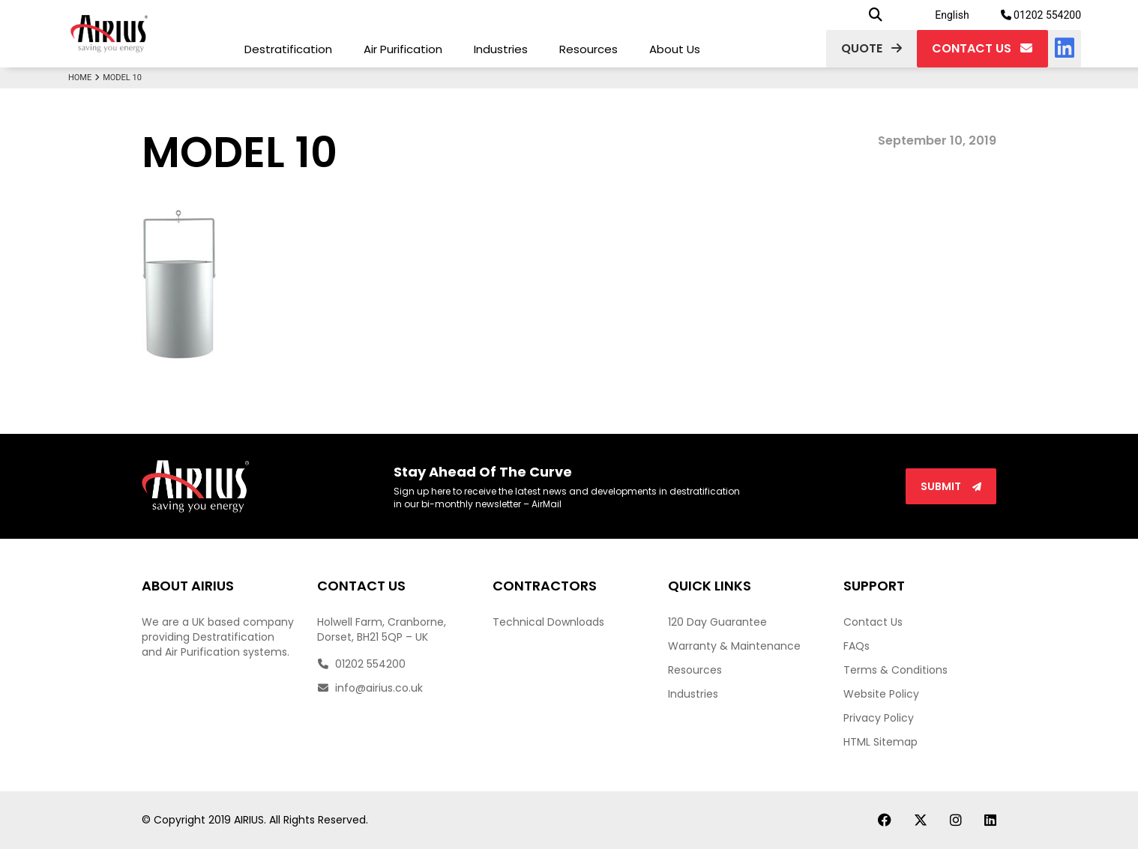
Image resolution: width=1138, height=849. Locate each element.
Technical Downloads (548, 621)
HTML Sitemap (880, 741)
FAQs (856, 645)
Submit (951, 486)
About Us (674, 49)
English (952, 15)
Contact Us (873, 621)
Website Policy (881, 693)
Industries (501, 49)
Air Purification (403, 49)
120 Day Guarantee (717, 621)
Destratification (288, 49)
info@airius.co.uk (370, 687)
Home (85, 77)
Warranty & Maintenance (734, 645)
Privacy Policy (878, 717)
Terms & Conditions (895, 669)
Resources (588, 49)
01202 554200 (1041, 15)
